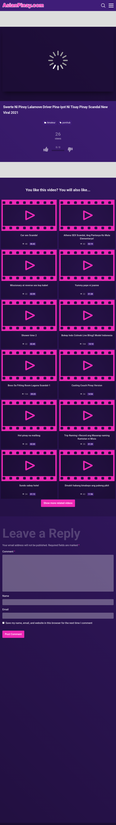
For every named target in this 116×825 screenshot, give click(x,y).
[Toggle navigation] (111, 5)
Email (5, 609)
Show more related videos (58, 503)
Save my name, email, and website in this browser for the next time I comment (49, 623)
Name (5, 595)
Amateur (49, 122)
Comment (8, 551)
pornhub (65, 122)
